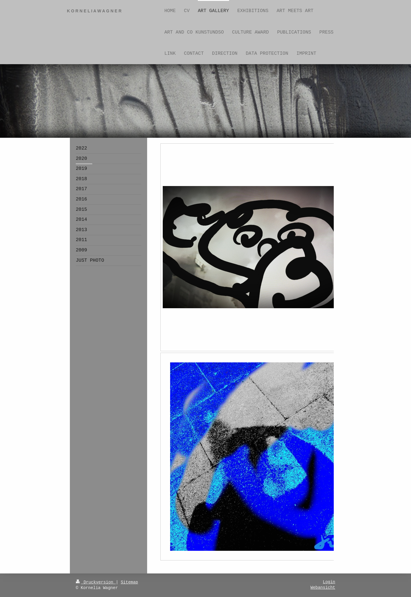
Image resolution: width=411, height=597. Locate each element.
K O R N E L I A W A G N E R (94, 11)
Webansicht (322, 587)
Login (329, 582)
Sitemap (129, 582)
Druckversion (96, 582)
